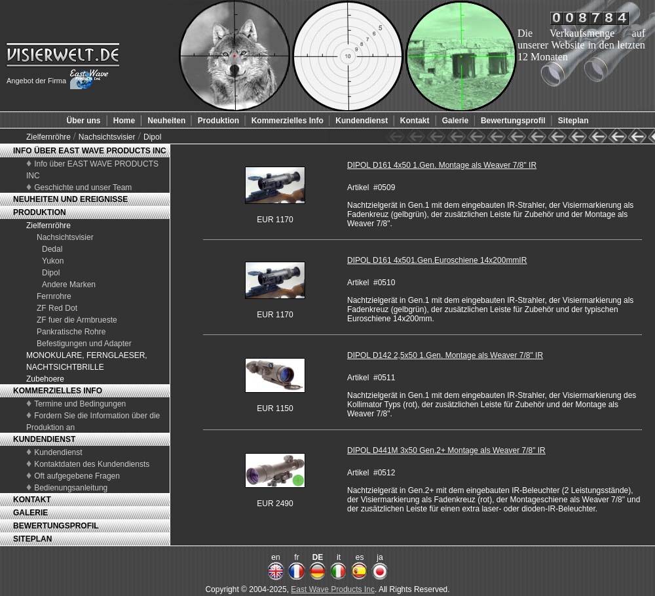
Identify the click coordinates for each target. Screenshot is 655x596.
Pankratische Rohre (71, 331)
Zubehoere (45, 379)
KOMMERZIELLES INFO (57, 390)
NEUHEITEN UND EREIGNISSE (70, 199)
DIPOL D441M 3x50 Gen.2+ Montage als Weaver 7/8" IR (446, 450)
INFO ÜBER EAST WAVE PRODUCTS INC (89, 150)
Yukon (53, 261)
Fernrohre (54, 296)
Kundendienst (58, 452)
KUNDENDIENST (44, 439)
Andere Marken (69, 284)
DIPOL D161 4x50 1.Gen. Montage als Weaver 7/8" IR (441, 165)
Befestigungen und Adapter (84, 343)
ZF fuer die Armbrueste (77, 320)
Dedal (52, 249)
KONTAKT (32, 499)
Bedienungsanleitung (70, 487)
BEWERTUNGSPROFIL (56, 525)
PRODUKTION (39, 212)
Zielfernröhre (49, 137)
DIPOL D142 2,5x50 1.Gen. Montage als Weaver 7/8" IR (445, 355)
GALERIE (30, 512)
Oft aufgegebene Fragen (77, 476)
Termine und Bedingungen (80, 403)
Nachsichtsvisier (107, 137)
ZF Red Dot (57, 308)
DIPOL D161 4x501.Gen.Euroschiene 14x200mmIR (437, 260)
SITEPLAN (32, 539)
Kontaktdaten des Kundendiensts (91, 464)
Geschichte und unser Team (83, 187)
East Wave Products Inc (333, 589)
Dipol (152, 137)
